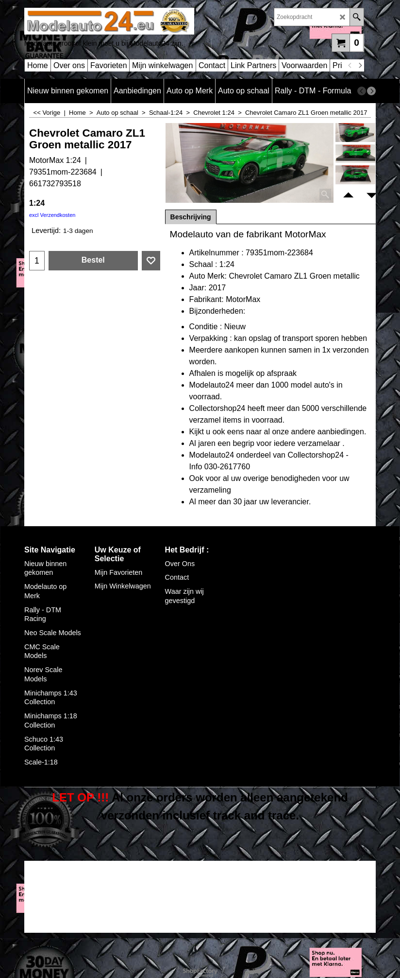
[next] (359, 65)
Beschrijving (190, 217)
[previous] (350, 65)
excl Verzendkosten (52, 215)
